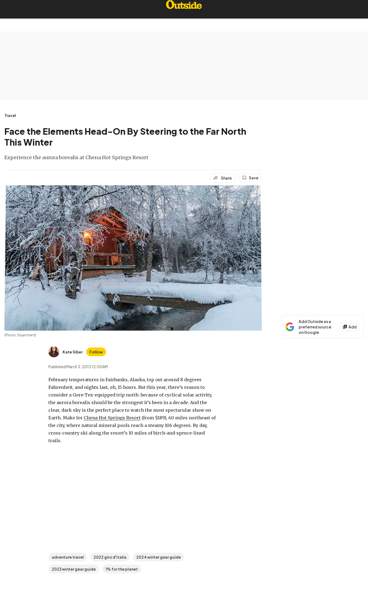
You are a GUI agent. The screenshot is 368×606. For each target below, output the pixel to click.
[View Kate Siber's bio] (65, 351)
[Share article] (222, 178)
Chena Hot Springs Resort (112, 417)
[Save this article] (250, 177)
